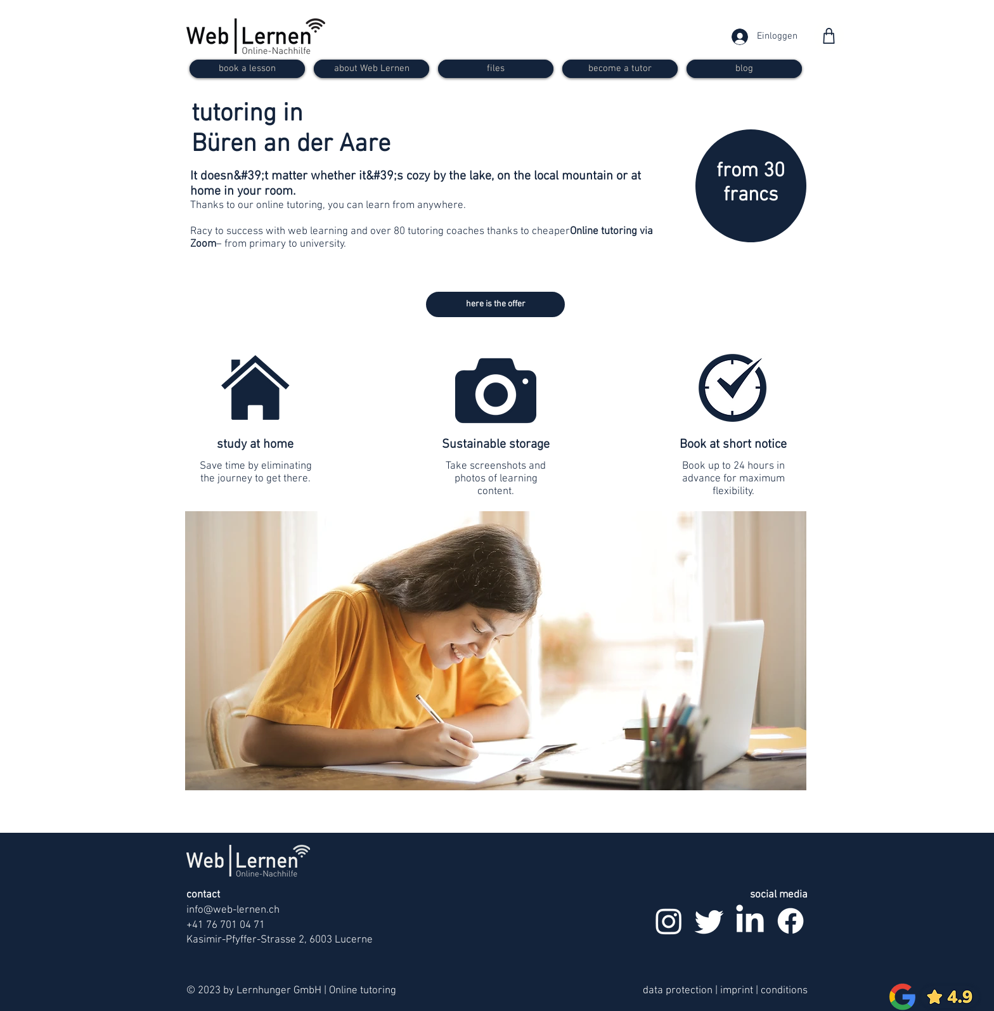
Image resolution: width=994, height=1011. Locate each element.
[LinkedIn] (750, 921)
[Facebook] (790, 921)
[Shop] (829, 36)
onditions (787, 990)
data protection (678, 990)
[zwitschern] (709, 921)
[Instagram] (669, 921)
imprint (738, 990)
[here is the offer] (495, 304)
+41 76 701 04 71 (225, 925)
